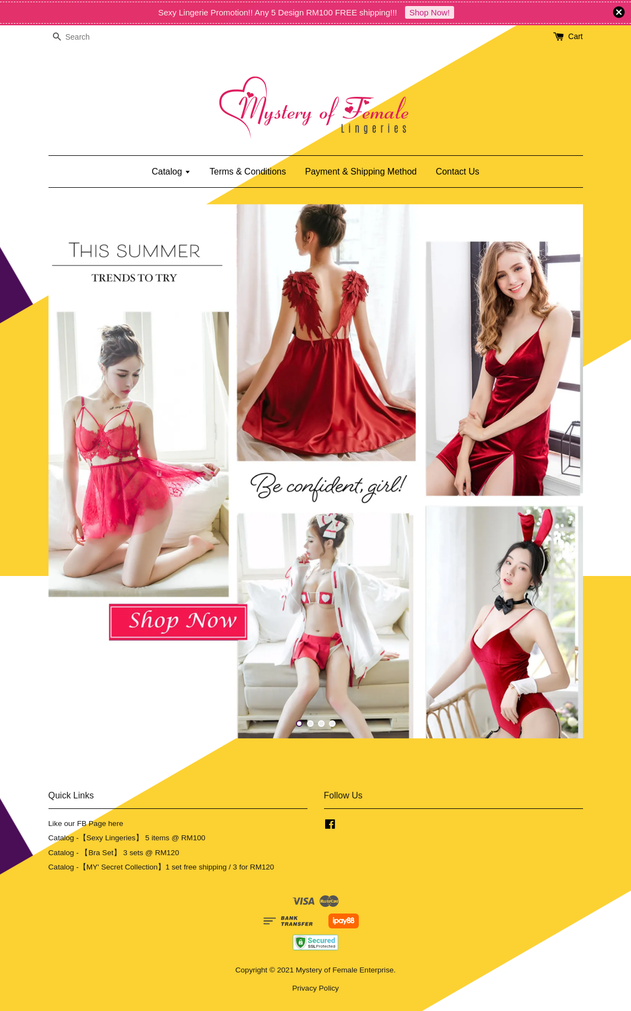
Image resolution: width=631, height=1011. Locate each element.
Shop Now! (429, 12)
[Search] (81, 37)
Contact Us (457, 171)
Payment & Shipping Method (361, 171)
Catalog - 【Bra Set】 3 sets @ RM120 (114, 853)
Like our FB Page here (85, 823)
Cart (575, 36)
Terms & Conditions (247, 171)
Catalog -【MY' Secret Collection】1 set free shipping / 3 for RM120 (161, 867)
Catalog (171, 171)
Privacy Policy (315, 988)
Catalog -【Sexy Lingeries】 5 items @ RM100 (127, 838)
